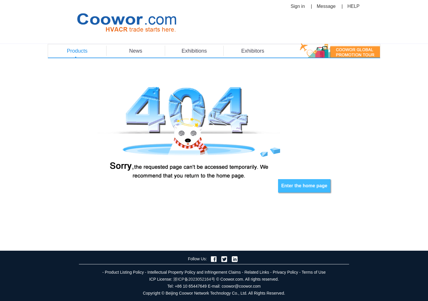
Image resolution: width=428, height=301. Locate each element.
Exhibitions (194, 51)
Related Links (256, 272)
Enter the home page (304, 185)
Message (326, 6)
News (135, 51)
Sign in (298, 6)
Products (77, 51)
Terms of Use (314, 272)
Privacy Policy (285, 272)
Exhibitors (252, 51)
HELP (353, 6)
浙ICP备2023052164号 (194, 279)
